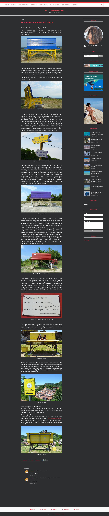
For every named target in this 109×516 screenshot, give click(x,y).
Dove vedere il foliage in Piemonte (96, 165)
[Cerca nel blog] (91, 56)
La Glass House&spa (54, 418)
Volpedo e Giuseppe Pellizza (95, 146)
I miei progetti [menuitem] (23, 4)
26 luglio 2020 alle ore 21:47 (42, 471)
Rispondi (31, 475)
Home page (86, 240)
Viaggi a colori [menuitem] (54, 4)
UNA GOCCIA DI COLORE (54, 11)
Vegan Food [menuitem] (65, 4)
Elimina (35, 475)
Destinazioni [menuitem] (43, 4)
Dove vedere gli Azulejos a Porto (97, 152)
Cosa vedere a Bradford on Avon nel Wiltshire (96, 180)
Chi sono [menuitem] (13, 4)
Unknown (32, 471)
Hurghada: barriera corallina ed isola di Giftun (97, 133)
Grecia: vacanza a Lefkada (97, 186)
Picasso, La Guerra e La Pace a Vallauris (96, 140)
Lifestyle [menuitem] (34, 4)
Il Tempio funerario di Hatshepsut (96, 159)
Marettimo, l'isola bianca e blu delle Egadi (97, 193)
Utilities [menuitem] (74, 4)
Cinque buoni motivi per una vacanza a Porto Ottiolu (96, 173)
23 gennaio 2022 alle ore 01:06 (42, 478)
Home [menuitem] (7, 4)
